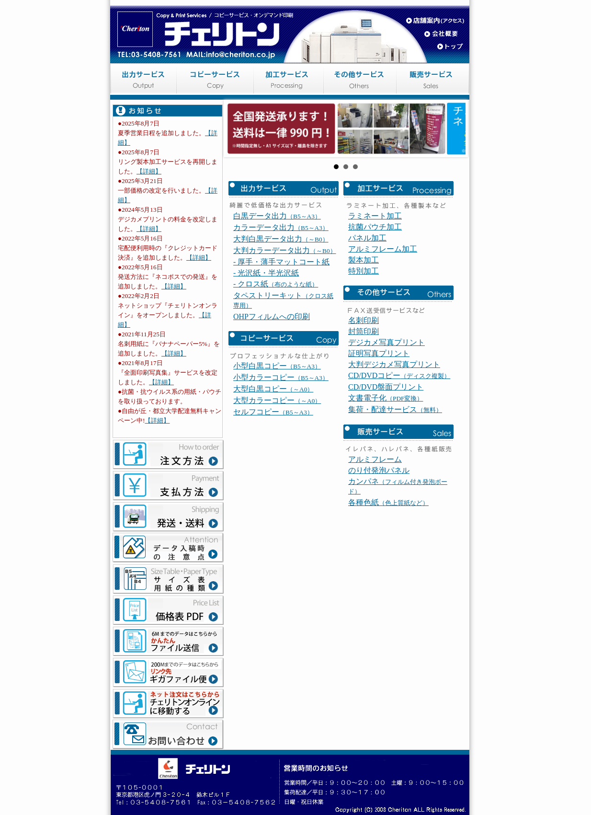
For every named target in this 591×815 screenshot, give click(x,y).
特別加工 (363, 332)
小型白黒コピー (277, 427)
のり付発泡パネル (378, 532)
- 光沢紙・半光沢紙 (266, 334)
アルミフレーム (375, 521)
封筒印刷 (363, 393)
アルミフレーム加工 (382, 310)
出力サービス (146, 81)
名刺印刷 (363, 382)
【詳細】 (148, 171)
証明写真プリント (378, 415)
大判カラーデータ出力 (284, 312)
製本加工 (363, 321)
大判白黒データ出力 (281, 300)
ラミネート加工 (375, 277)
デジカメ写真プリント (386, 404)
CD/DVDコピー (399, 437)
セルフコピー (273, 473)
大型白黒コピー (273, 450)
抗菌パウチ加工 (375, 288)
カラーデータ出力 (281, 289)
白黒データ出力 (277, 277)
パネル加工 (367, 299)
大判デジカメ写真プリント (394, 426)
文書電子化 (385, 459)
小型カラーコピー (281, 439)
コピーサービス (218, 81)
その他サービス (362, 81)
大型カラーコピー (277, 462)
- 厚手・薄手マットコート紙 (281, 323)
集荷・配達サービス (395, 471)
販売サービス (433, 81)
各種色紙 (388, 564)
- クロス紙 (275, 345)
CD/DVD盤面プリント (385, 448)
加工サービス (290, 81)
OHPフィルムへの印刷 (271, 378)
